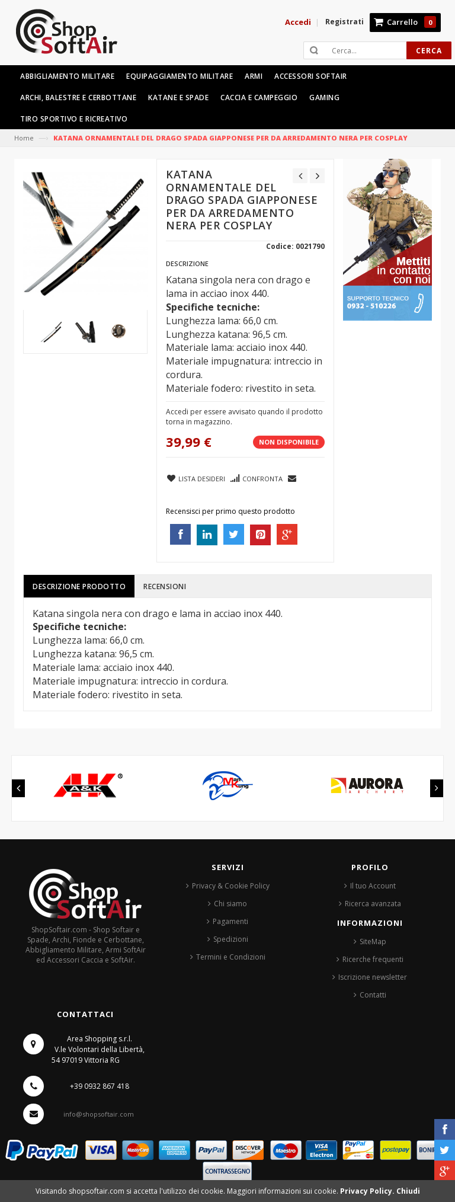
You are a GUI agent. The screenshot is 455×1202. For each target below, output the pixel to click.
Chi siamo (230, 904)
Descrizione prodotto (79, 586)
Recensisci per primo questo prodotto (230, 511)
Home (24, 137)
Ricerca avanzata (373, 904)
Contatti (373, 995)
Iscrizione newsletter (372, 977)
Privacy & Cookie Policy (231, 886)
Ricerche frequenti (372, 959)
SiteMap (373, 941)
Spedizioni (230, 939)
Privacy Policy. (368, 1191)
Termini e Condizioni (230, 957)
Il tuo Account (373, 886)
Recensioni (164, 586)
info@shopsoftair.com (98, 1114)
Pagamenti (230, 921)
